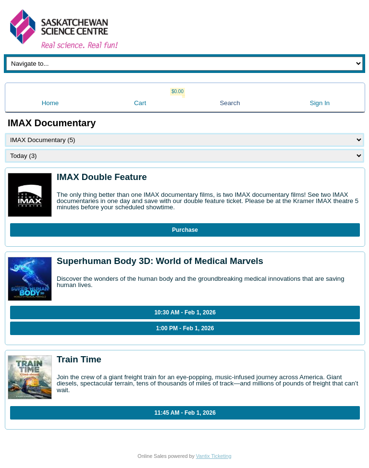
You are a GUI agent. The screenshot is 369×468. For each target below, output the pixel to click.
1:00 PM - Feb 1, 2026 (185, 328)
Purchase (185, 230)
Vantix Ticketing (214, 456)
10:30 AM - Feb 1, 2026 (185, 312)
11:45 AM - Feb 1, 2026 (185, 412)
